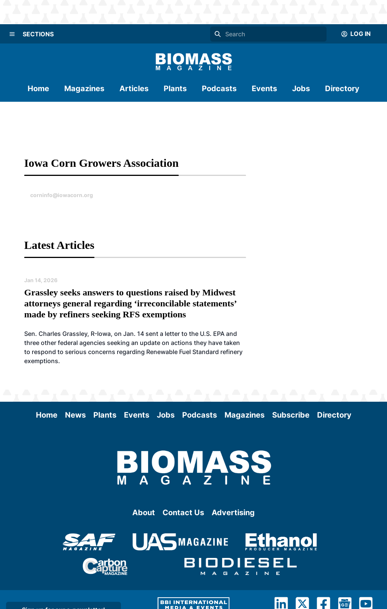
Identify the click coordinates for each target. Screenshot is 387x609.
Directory (342, 88)
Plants (175, 88)
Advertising (233, 512)
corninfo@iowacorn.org (61, 195)
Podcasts (219, 88)
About (143, 512)
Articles (134, 88)
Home (38, 88)
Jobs (301, 88)
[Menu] (12, 34)
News (75, 414)
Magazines (84, 88)
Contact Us (183, 512)
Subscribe (291, 414)
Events (264, 88)
